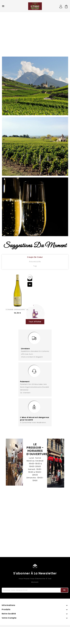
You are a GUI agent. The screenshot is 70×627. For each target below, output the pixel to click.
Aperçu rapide (29, 284)
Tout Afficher (35, 321)
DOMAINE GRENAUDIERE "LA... (17, 309)
